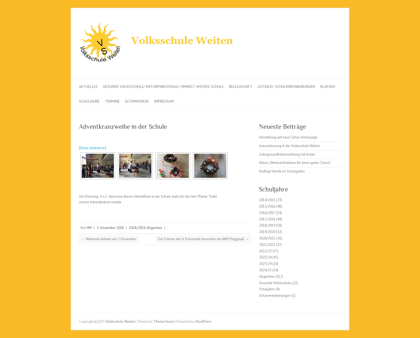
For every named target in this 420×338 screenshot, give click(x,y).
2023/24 (265, 257)
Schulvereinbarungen (275, 295)
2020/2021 (267, 238)
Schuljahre (89, 101)
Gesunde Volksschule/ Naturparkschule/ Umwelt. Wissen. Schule (163, 86)
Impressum (164, 101)
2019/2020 (267, 232)
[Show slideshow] (92, 148)
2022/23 (265, 251)
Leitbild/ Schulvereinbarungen (286, 86)
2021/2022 (267, 244)
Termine (112, 101)
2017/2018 (267, 219)
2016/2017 (267, 213)
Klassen (327, 86)
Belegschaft (240, 86)
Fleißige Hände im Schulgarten (282, 171)
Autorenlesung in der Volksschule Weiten (289, 146)
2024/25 (265, 270)
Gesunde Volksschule (275, 283)
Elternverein (137, 101)
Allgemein (154, 228)
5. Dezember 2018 (110, 228)
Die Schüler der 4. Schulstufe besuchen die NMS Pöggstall (203, 239)
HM (89, 228)
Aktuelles (88, 86)
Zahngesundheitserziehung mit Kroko (287, 154)
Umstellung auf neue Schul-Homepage (288, 137)
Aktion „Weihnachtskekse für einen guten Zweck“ (295, 162)
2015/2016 (267, 206)
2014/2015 (267, 200)
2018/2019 (137, 228)
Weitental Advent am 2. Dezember (108, 239)
